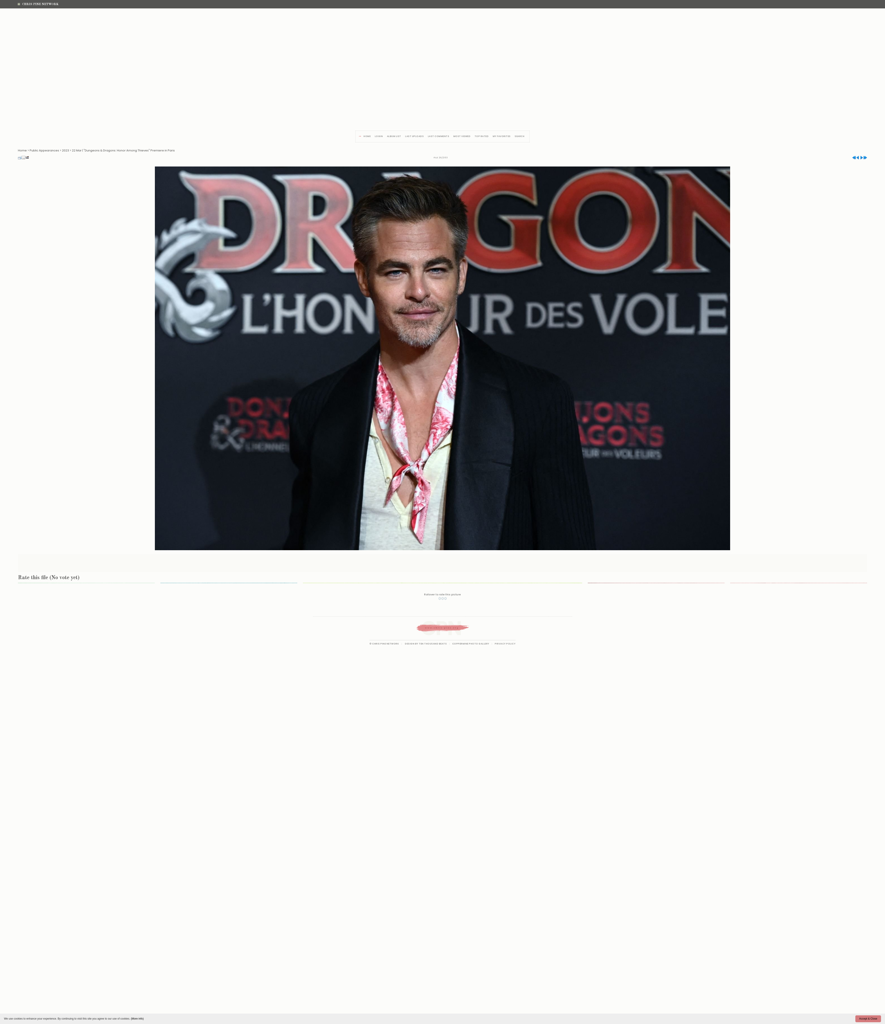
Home (367, 136)
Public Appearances (44, 150)
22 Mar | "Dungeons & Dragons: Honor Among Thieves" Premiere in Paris (123, 150)
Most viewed (462, 136)
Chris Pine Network (38, 4)
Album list (394, 136)
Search (519, 136)
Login (379, 136)
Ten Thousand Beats (433, 643)
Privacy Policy (505, 643)
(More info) (137, 1018)
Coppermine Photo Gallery (470, 643)
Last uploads (414, 136)
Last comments (438, 136)
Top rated (482, 136)
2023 (65, 150)
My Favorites (502, 136)
